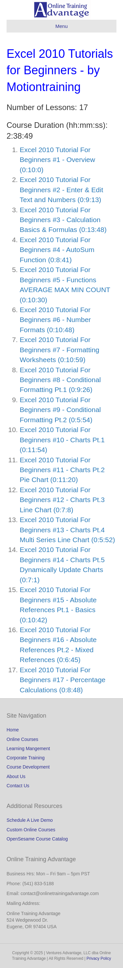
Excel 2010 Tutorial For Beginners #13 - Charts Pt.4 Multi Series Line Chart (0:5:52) (67, 529)
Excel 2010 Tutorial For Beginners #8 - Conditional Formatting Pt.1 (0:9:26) (60, 380)
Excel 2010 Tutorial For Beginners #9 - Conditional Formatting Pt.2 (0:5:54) (60, 410)
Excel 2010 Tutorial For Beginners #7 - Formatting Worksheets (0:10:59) (59, 349)
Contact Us (18, 785)
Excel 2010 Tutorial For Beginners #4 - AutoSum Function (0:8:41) (57, 250)
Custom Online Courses (31, 829)
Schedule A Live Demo (30, 820)
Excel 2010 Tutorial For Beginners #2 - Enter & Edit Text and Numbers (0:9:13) (61, 189)
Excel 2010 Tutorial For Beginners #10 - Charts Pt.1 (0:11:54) (62, 439)
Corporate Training (26, 757)
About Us (16, 776)
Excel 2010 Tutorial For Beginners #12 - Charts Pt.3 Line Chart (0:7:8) (62, 500)
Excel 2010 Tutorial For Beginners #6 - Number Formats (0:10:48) (55, 320)
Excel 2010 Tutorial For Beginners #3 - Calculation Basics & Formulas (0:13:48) (63, 220)
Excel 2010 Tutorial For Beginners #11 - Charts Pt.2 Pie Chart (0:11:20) (62, 470)
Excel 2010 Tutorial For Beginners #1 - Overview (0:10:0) (57, 159)
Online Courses (22, 739)
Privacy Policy (99, 958)
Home (13, 729)
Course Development (28, 767)
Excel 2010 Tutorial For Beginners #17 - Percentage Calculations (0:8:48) (63, 680)
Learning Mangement (28, 748)
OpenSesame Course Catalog (37, 838)
